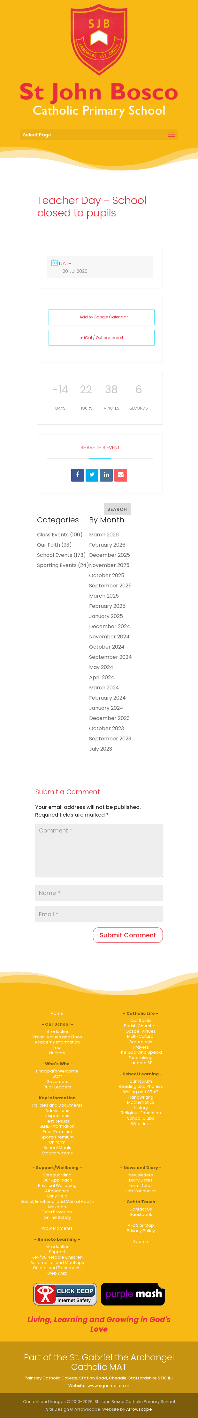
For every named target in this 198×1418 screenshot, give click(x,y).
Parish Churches (141, 1026)
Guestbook (140, 1214)
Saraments (140, 1041)
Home (57, 1013)
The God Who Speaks (141, 1052)
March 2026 (104, 534)
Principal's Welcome (57, 1071)
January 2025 (106, 616)
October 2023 (106, 728)
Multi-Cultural (141, 1036)
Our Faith (48, 545)
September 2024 (110, 657)
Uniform (57, 1142)
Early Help (57, 1196)
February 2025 (107, 606)
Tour (57, 1047)
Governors (57, 1081)
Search (140, 1241)
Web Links (141, 1123)
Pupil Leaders (57, 1087)
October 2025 (106, 575)
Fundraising (141, 1057)
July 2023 (100, 749)
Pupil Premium (57, 1131)
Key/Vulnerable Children (57, 1257)
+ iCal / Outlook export (101, 337)
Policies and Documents (57, 1105)
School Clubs (140, 1118)
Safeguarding (57, 1175)
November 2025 (109, 565)
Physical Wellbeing (57, 1185)
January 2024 (106, 708)
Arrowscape (139, 1409)
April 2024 (101, 677)
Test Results (57, 1121)
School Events (54, 555)
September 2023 (110, 738)
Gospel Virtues (141, 1031)
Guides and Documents (57, 1267)
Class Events (53, 534)
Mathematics (140, 1102)
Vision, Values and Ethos (57, 1037)
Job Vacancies (140, 1191)
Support (57, 1251)
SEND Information (57, 1126)
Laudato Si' (141, 1062)
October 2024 (107, 647)
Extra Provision (57, 1212)
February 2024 (107, 698)
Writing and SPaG (140, 1091)
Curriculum (140, 1081)
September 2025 (110, 585)
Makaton (57, 1207)
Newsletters (140, 1175)
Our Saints (140, 1020)
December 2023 (109, 718)
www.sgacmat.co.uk (109, 1385)
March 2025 (104, 596)
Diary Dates (141, 1180)
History (141, 1107)
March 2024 (104, 687)
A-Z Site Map (141, 1225)
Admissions (57, 1110)
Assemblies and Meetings (57, 1262)
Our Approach (57, 1180)
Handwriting (140, 1097)
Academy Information (57, 1042)
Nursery (57, 1053)
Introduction (57, 1031)
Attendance (57, 1191)
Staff (57, 1076)
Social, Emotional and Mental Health (57, 1201)
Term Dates (141, 1185)
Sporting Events (57, 565)
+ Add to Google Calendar (102, 317)
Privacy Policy (141, 1230)
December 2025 (109, 555)
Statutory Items (57, 1153)
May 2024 (101, 667)
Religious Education (141, 1113)
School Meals (57, 1147)
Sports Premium (57, 1137)
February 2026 (107, 545)
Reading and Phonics (141, 1086)
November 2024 (109, 636)
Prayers (141, 1047)
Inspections (57, 1115)
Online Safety (57, 1217)
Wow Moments (57, 1228)
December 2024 (109, 626)
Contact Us (140, 1209)
